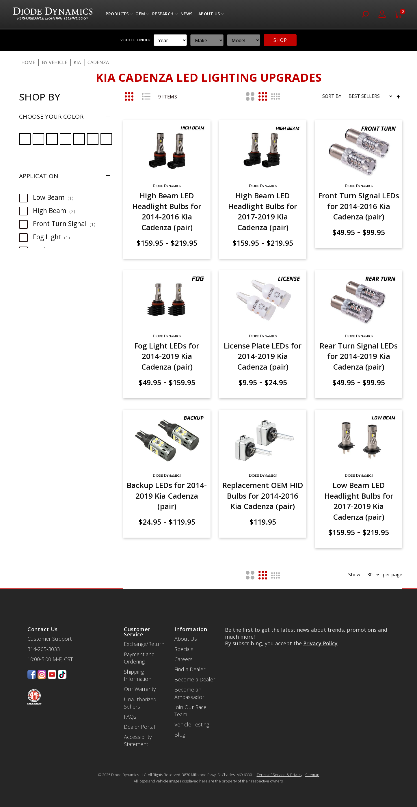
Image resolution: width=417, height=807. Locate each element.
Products (117, 15)
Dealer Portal (139, 726)
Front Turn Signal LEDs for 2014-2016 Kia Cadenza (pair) (358, 206)
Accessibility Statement (138, 740)
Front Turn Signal (67, 223)
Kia (77, 62)
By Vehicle (54, 62)
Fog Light (54, 236)
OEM (140, 15)
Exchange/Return (144, 643)
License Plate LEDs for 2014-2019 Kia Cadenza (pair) (262, 356)
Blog (179, 734)
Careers (183, 659)
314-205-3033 (43, 649)
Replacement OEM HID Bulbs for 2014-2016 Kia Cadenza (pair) (262, 495)
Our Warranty (140, 688)
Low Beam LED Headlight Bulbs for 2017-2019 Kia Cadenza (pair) (358, 501)
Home (28, 62)
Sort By (331, 96)
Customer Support (49, 638)
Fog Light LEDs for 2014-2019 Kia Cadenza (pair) (166, 356)
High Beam (57, 210)
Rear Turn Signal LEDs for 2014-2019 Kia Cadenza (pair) (359, 356)
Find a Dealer (189, 669)
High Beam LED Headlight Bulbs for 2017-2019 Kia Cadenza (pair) (262, 211)
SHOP (280, 40)
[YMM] (170, 40)
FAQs (130, 716)
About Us (209, 15)
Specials (183, 649)
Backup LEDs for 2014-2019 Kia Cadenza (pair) (167, 495)
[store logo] (53, 14)
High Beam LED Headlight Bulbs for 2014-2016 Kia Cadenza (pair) (166, 211)
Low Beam (56, 197)
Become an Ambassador (189, 693)
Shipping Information (137, 675)
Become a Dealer (194, 679)
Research (163, 15)
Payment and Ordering (139, 658)
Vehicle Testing (191, 724)
